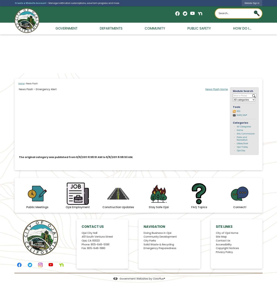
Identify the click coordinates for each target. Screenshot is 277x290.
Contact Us (223, 240)
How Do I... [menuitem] (242, 28)
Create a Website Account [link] (30, 3)
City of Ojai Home (227, 233)
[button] (257, 13)
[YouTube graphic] (192, 13)
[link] (252, 3)
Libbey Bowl (242, 143)
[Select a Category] (244, 100)
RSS (238, 111)
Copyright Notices (227, 248)
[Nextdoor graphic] (200, 13)
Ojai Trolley (242, 147)
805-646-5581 (100, 244)
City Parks (150, 240)
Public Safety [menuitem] (199, 28)
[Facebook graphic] (177, 13)
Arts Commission (246, 133)
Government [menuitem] (66, 28)
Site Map (221, 236)
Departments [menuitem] (111, 28)
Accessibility (224, 244)
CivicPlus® (159, 278)
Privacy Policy (224, 252)
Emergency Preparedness (160, 248)
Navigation (154, 226)
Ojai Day (241, 150)
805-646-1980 (96, 248)
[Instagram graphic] (40, 265)
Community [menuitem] (155, 28)
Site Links (224, 226)
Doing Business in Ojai (157, 233)
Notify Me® (242, 115)
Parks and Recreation (242, 138)
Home (21, 83)
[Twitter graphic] (185, 13)
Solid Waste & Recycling (159, 244)
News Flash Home (216, 89)
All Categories (244, 126)
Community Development (160, 236)
